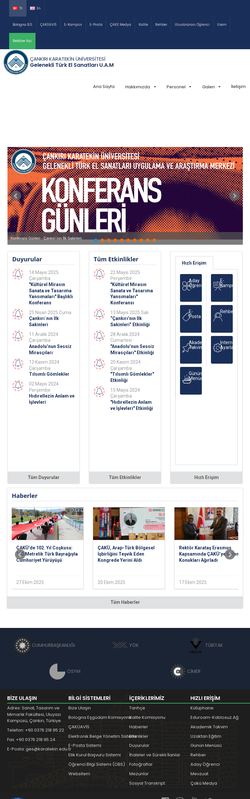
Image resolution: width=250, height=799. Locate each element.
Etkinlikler (138, 687)
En (35, 8)
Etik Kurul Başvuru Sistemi (94, 706)
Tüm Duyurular (44, 428)
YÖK (125, 596)
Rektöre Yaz (22, 40)
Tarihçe (137, 659)
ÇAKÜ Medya (120, 24)
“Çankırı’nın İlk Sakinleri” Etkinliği (130, 272)
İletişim (238, 86)
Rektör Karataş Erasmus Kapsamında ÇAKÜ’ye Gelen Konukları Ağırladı (209, 505)
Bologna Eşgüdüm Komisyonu (100, 668)
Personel (179, 87)
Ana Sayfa (104, 86)
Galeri (211, 87)
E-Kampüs (73, 24)
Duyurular (139, 696)
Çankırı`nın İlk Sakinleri (44, 272)
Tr (17, 8)
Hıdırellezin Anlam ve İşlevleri (52, 350)
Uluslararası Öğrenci (192, 24)
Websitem (79, 725)
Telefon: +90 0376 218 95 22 (35, 681)
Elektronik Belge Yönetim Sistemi (102, 687)
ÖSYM (64, 622)
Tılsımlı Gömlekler (49, 325)
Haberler (138, 678)
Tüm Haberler (125, 553)
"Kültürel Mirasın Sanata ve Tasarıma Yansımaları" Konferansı (131, 244)
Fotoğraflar (141, 715)
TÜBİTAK (205, 596)
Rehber (161, 24)
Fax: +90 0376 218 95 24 (31, 691)
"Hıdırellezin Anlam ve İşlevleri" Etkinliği (131, 356)
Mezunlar (139, 725)
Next (234, 147)
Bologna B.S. (23, 24)
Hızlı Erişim (194, 214)
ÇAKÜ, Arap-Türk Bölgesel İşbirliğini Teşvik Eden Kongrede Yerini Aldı (126, 505)
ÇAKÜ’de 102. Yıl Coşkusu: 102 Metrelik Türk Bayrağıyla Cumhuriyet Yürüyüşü (47, 505)
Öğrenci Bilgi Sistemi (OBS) (96, 715)
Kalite (143, 24)
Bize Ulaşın (79, 659)
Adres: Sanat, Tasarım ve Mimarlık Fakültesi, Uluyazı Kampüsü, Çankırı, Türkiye (34, 665)
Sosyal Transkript (147, 734)
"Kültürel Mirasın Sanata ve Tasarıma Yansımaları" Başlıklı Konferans (51, 244)
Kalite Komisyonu (147, 668)
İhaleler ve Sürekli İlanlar (154, 706)
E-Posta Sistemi (84, 696)
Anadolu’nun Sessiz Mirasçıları (50, 300)
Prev (16, 147)
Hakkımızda (140, 87)
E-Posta (96, 24)
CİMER (185, 622)
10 (154, 191)
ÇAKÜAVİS (48, 24)
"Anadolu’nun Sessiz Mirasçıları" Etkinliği (132, 300)
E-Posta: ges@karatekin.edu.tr (39, 700)
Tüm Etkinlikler (125, 428)
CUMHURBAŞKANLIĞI (44, 596)
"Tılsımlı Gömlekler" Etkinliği (132, 328)
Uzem (222, 24)
